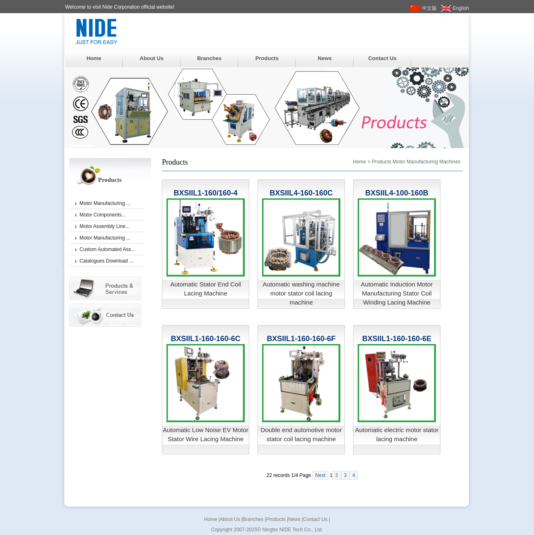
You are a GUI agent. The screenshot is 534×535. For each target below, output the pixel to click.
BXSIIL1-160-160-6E (396, 339)
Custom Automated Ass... (107, 249)
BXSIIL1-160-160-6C (205, 339)
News (325, 58)
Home (94, 58)
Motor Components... (103, 215)
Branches (209, 58)
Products (267, 58)
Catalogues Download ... (107, 261)
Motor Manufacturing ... (105, 203)
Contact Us (382, 58)
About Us (152, 58)
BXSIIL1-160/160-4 (205, 193)
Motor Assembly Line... (104, 226)
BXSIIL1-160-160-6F (301, 339)
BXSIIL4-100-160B (396, 193)
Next (320, 475)
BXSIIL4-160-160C (301, 193)
